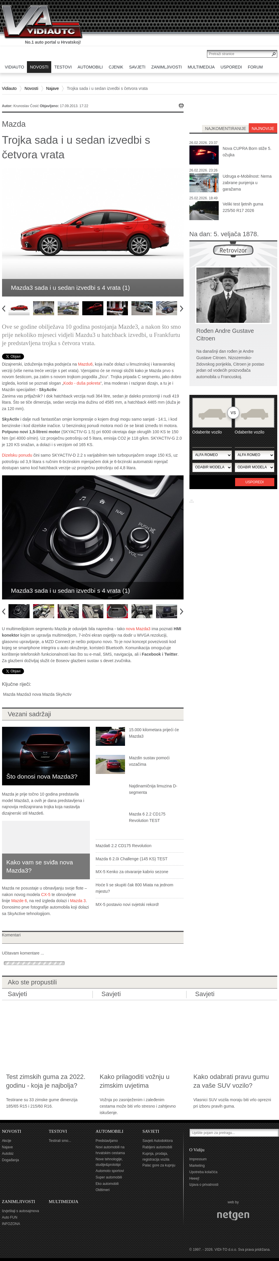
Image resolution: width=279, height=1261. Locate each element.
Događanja (10, 1160)
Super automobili (109, 1177)
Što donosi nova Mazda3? (42, 776)
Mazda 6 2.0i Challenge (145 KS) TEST (132, 858)
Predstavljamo (107, 1141)
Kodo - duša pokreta (82, 383)
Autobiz (8, 1154)
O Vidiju (197, 1149)
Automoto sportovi (110, 1171)
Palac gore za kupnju (159, 1165)
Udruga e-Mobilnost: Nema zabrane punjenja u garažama (247, 182)
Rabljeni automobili (157, 1147)
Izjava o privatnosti (203, 1185)
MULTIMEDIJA (63, 1201)
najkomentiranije (225, 128)
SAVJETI (151, 1131)
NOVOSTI (11, 1131)
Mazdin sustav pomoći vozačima (149, 761)
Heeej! (194, 1178)
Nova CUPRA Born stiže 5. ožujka (247, 151)
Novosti (31, 88)
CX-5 (45, 894)
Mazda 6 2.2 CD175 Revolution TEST (147, 817)
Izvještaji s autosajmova (20, 1211)
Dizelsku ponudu (17, 455)
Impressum (198, 1159)
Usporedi (254, 482)
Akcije (6, 1141)
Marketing (197, 1166)
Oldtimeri (103, 1190)
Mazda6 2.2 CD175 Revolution (124, 845)
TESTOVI (58, 1131)
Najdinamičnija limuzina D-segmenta (153, 789)
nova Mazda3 (138, 628)
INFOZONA (11, 1224)
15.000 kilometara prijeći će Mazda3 (154, 733)
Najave (52, 88)
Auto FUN (10, 1217)
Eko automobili (107, 1184)
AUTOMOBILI (110, 1131)
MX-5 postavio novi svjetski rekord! (127, 904)
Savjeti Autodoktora (158, 1141)
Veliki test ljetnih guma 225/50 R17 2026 (243, 207)
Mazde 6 (19, 900)
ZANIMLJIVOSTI (18, 1201)
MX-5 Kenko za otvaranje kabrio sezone (132, 871)
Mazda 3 (78, 900)
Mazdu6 (85, 364)
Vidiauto (9, 88)
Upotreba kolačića (203, 1172)
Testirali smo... (60, 1141)
